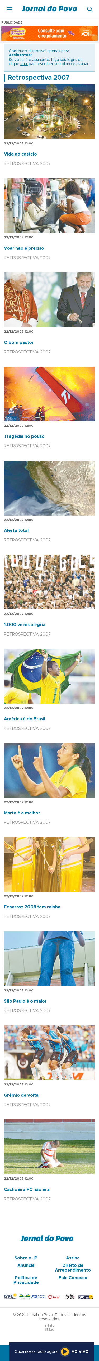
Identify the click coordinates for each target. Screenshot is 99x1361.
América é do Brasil (24, 719)
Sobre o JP (26, 1258)
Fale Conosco (73, 1278)
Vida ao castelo (20, 154)
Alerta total (16, 531)
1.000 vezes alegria (24, 625)
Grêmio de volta (21, 1095)
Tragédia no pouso (24, 436)
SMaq (49, 1329)
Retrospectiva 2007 (38, 78)
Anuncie (26, 1265)
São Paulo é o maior (25, 1001)
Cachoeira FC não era (27, 1189)
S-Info (50, 1325)
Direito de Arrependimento (73, 1267)
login (71, 60)
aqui (24, 64)
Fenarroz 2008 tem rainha (32, 907)
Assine (73, 1258)
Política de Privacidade (26, 1280)
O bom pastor (19, 342)
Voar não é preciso (24, 248)
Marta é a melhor (22, 813)
